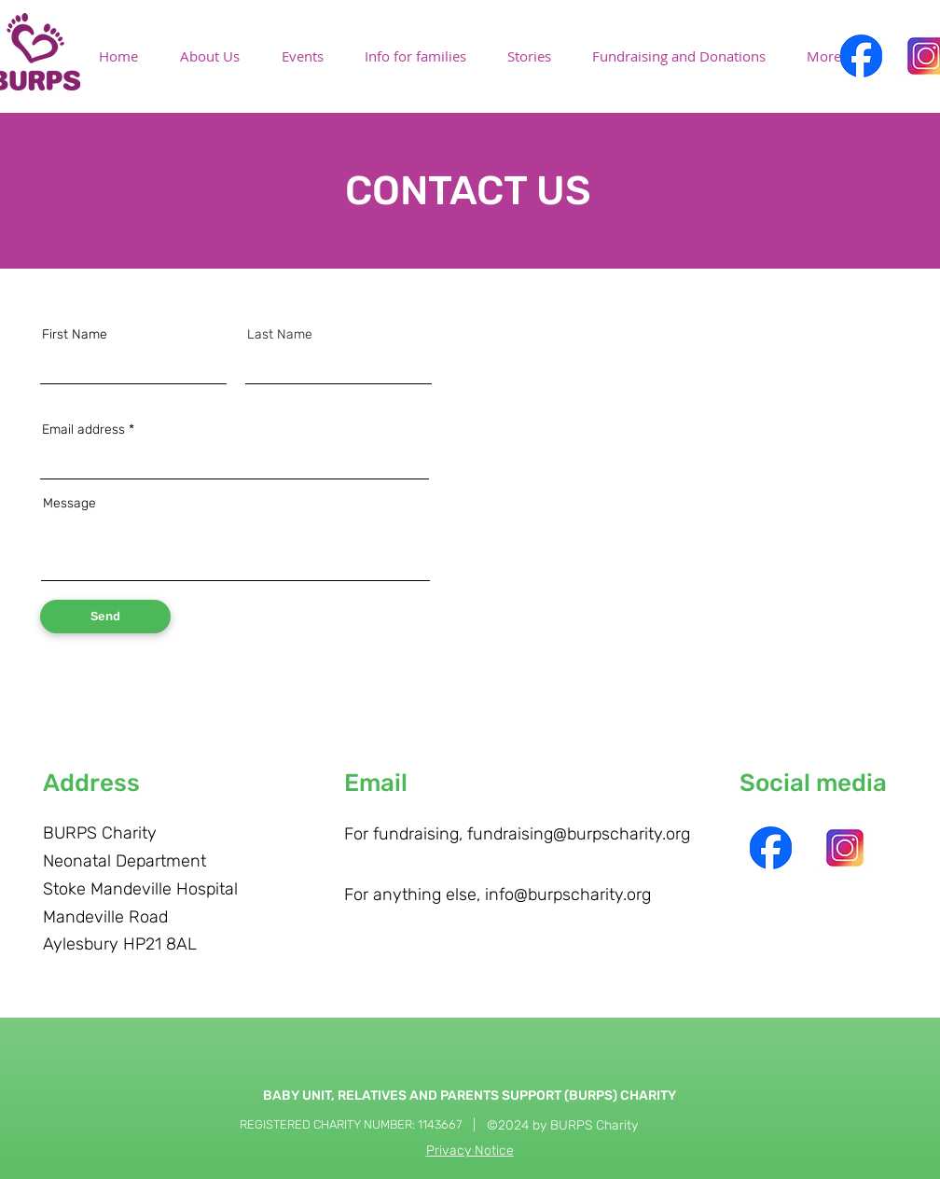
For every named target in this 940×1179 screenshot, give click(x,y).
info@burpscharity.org (568, 894)
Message (69, 503)
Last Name (279, 334)
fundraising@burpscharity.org (578, 834)
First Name (74, 334)
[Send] (105, 616)
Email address (83, 430)
